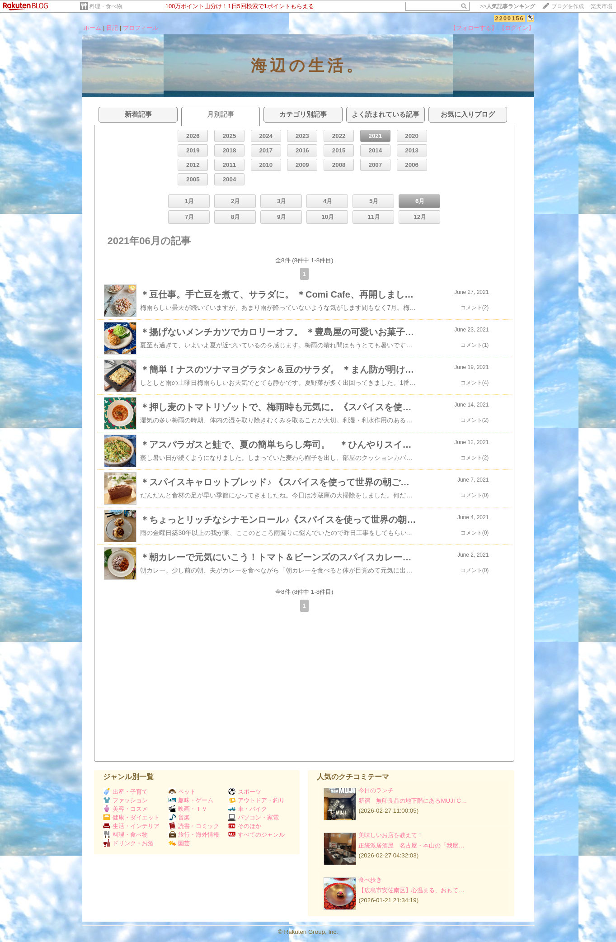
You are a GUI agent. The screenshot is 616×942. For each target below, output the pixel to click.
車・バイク (247, 808)
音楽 (179, 817)
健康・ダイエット (131, 817)
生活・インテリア (131, 826)
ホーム (92, 27)
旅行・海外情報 (194, 834)
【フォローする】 (473, 27)
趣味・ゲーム (191, 800)
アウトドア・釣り (256, 800)
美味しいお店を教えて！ (390, 835)
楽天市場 (601, 6)
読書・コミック (194, 826)
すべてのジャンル (256, 834)
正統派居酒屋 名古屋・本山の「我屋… (411, 845)
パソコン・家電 (253, 817)
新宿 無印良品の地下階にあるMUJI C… (412, 800)
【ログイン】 (516, 27)
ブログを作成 (567, 6)
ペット (182, 791)
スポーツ (244, 791)
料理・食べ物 (105, 6)
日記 (112, 27)
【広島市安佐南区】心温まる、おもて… (411, 890)
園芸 (179, 843)
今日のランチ (376, 790)
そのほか (244, 826)
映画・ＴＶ (188, 808)
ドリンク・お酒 (128, 843)
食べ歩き (370, 879)
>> (507, 6)
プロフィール (140, 27)
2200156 (509, 18)
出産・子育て (125, 791)
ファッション (125, 800)
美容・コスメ (125, 808)
